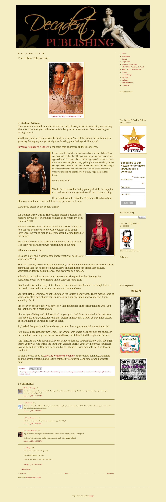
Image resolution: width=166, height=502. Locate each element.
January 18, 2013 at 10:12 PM (33, 441)
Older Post (110, 474)
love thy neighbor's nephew (103, 372)
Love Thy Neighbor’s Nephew (59, 355)
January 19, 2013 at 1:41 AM (33, 465)
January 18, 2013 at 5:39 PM (32, 411)
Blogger (91, 496)
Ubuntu (124, 72)
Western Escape (127, 75)
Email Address (132, 179)
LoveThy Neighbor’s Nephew (33, 146)
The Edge (125, 77)
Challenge (125, 80)
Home (66, 474)
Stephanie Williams (24, 374)
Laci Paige (27, 448)
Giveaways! (125, 85)
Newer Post (22, 474)
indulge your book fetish (76, 372)
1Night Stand (126, 62)
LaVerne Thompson (30, 418)
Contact (124, 59)
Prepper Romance (127, 83)
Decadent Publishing (54, 372)
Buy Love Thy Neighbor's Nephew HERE (66, 116)
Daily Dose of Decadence (40, 372)
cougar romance (27, 372)
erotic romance (64, 372)
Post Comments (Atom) (33, 477)
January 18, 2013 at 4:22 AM (33, 396)
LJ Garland (27, 403)
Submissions (126, 56)
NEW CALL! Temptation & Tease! (133, 67)
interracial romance (89, 372)
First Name (125, 187)
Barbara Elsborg (29, 388)
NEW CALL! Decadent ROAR (131, 69)
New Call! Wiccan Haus (129, 64)
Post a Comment (26, 469)
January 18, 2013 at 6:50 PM (32, 424)
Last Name (125, 194)
